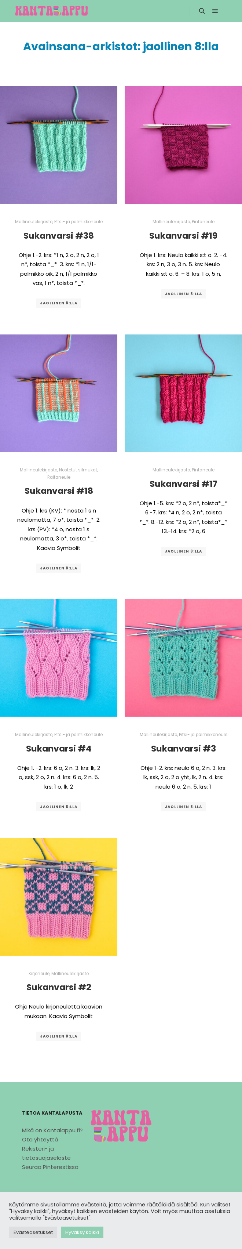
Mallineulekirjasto (33, 222)
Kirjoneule (39, 974)
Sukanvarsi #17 (183, 484)
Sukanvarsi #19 (183, 235)
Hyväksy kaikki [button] (82, 1232)
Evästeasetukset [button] (33, 1232)
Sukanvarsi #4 (59, 748)
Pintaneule (203, 222)
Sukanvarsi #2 (58, 987)
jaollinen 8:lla (58, 303)
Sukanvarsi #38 (58, 235)
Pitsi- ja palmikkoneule (78, 222)
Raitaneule (58, 477)
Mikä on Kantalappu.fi (51, 1130)
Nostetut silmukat (78, 470)
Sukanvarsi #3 (183, 748)
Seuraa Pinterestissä (50, 1167)
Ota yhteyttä (40, 1139)
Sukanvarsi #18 (59, 491)
